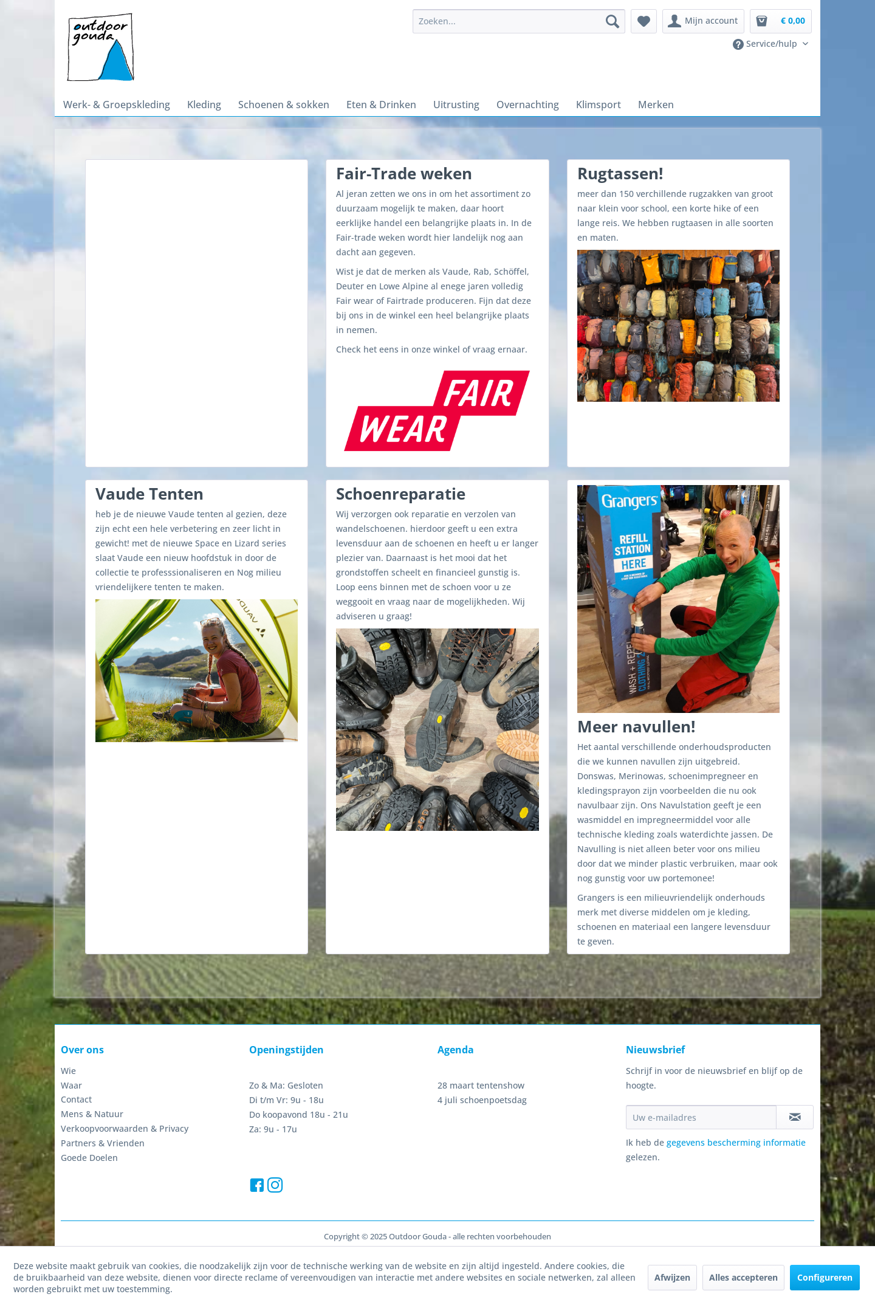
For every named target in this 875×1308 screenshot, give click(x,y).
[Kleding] (204, 104)
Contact (76, 1099)
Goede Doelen (89, 1157)
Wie (68, 1070)
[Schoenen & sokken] (284, 104)
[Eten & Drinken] (381, 104)
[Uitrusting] (456, 104)
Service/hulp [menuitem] (766, 44)
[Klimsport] (599, 104)
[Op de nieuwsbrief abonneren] (795, 1117)
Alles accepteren (743, 1277)
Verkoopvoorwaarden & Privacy (124, 1128)
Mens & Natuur (92, 1114)
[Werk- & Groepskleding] (117, 104)
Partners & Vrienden (103, 1143)
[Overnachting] (528, 104)
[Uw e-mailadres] (701, 1117)
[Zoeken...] (519, 21)
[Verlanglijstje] (644, 21)
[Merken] (656, 104)
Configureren (825, 1277)
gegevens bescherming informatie (736, 1142)
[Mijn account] (703, 21)
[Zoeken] (612, 21)
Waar (71, 1085)
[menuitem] (519, 21)
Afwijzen (672, 1277)
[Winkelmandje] (781, 21)
